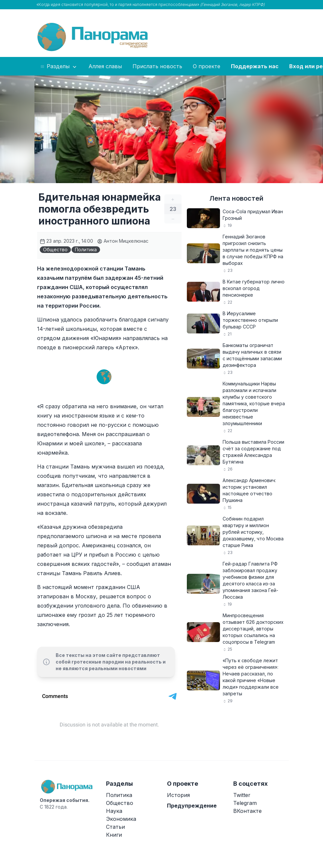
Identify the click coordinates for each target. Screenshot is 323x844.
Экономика (121, 819)
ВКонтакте (247, 811)
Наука (114, 811)
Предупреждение (192, 805)
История (178, 795)
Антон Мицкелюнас (122, 241)
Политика (86, 249)
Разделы (59, 66)
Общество (55, 249)
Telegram (245, 803)
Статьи (115, 826)
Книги (114, 834)
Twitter (241, 795)
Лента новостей (236, 198)
